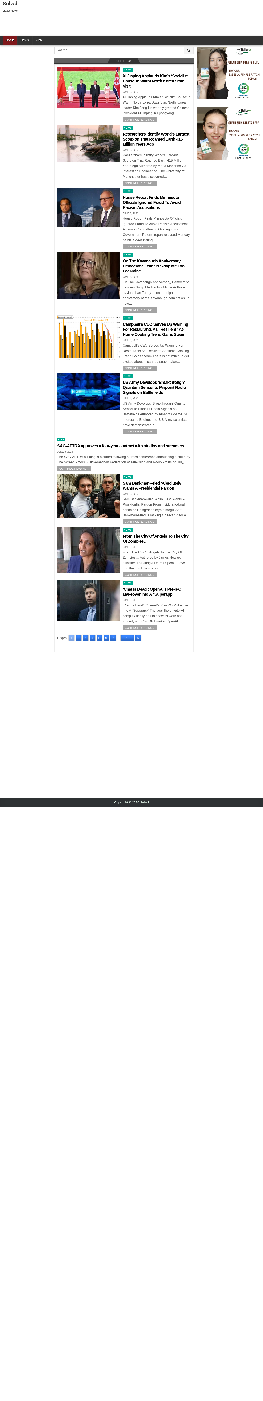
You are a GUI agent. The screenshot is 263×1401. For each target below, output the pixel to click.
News (25, 40)
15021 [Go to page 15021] (127, 638)
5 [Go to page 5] (99, 638)
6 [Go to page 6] (106, 638)
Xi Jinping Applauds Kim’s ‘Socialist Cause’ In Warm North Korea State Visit (155, 81)
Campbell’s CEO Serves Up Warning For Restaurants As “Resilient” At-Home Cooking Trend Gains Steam (155, 329)
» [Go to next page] (138, 638)
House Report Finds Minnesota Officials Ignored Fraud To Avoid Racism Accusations (152, 202)
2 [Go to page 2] (78, 638)
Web (39, 40)
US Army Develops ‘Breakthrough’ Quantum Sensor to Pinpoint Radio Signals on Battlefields (154, 387)
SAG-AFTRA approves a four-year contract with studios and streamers (120, 446)
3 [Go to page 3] (85, 638)
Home (10, 40)
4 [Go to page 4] (92, 638)
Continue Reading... (140, 119)
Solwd (10, 3)
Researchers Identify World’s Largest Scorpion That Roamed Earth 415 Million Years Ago (156, 139)
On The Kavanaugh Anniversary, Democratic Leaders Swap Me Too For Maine (153, 266)
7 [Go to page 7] (113, 638)
